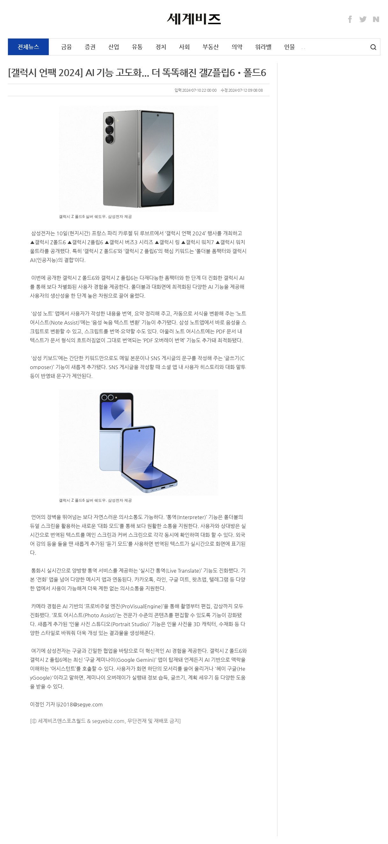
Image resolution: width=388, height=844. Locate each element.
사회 (184, 46)
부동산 (211, 46)
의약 (237, 46)
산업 (113, 46)
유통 (137, 46)
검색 (373, 47)
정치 (160, 46)
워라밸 (263, 46)
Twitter (363, 19)
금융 (66, 46)
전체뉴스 (28, 46)
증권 (90, 46)
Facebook (350, 19)
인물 (289, 46)
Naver (376, 19)
